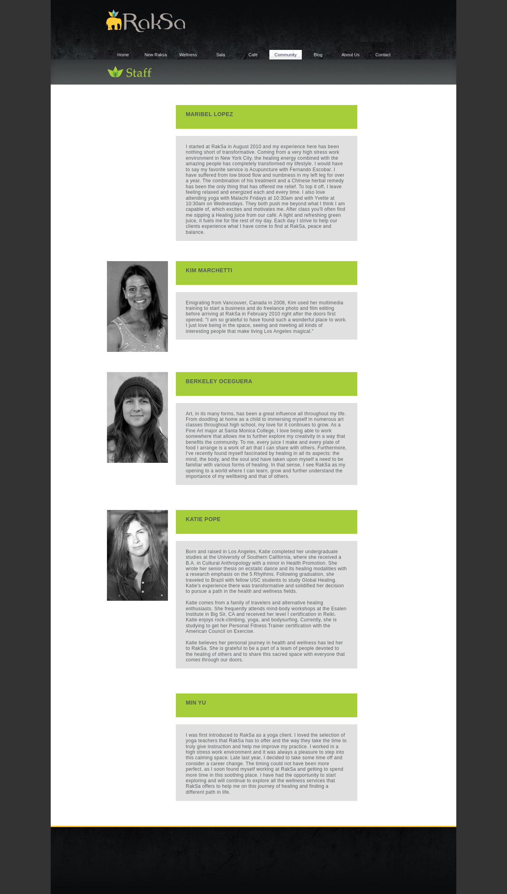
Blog (318, 54)
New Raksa (156, 54)
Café (252, 54)
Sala (220, 54)
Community (285, 54)
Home (123, 54)
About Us (350, 54)
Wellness (188, 54)
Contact (383, 54)
